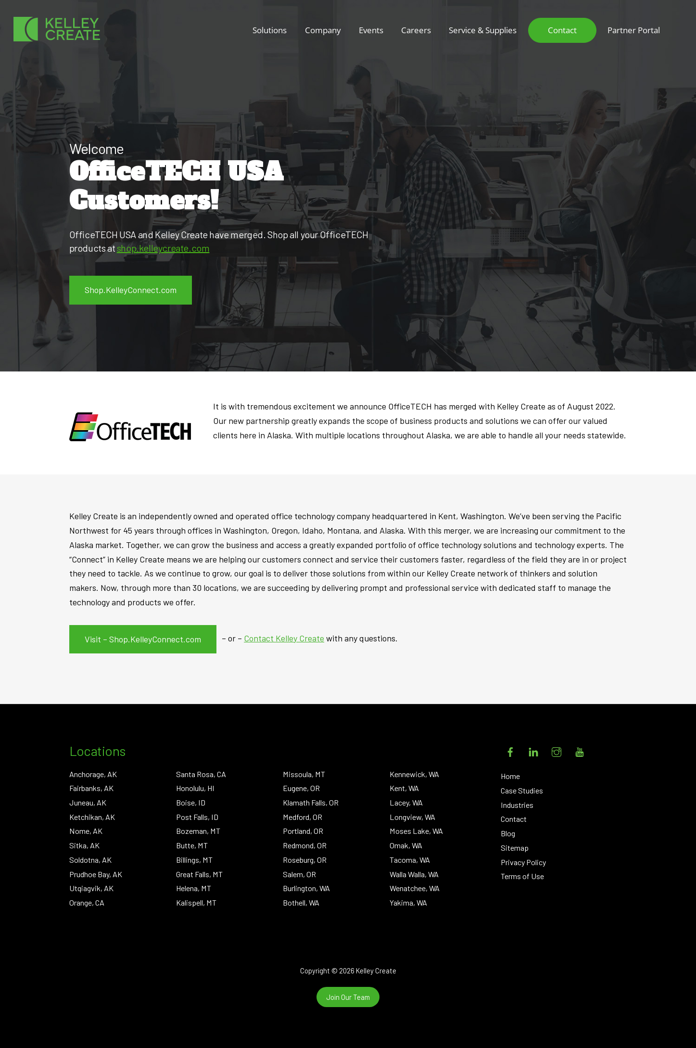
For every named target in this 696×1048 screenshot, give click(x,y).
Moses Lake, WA (416, 830)
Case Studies (522, 790)
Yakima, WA (408, 902)
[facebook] (510, 750)
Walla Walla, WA (414, 874)
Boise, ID (190, 802)
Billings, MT (194, 859)
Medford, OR (302, 816)
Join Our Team (348, 997)
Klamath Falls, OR (311, 802)
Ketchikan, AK (92, 816)
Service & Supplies (483, 30)
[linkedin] (533, 750)
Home (510, 775)
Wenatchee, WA (415, 888)
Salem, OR (299, 874)
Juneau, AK (87, 802)
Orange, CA (86, 902)
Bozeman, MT (198, 830)
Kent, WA (404, 787)
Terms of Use (522, 876)
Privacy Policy (523, 862)
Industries (517, 804)
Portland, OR (303, 830)
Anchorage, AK (93, 774)
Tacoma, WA (410, 859)
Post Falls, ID (197, 816)
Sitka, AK (84, 845)
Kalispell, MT (196, 902)
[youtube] (579, 750)
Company (323, 30)
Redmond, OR (305, 845)
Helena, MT (193, 888)
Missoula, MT (304, 774)
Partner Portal (633, 30)
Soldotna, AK (90, 859)
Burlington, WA (306, 888)
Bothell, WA (301, 902)
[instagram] (556, 750)
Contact (562, 30)
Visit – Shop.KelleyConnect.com (143, 639)
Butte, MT (192, 845)
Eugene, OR (301, 787)
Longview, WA (412, 816)
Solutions (270, 30)
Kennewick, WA (414, 774)
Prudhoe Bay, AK (95, 874)
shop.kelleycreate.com (163, 248)
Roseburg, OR (305, 859)
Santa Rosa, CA (201, 774)
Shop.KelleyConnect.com (131, 289)
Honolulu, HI (195, 787)
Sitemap (515, 847)
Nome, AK (85, 830)
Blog (508, 833)
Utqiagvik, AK (91, 888)
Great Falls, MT (199, 874)
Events (371, 30)
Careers (416, 30)
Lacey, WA (406, 802)
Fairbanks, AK (91, 787)
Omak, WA (406, 845)
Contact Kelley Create (284, 638)
